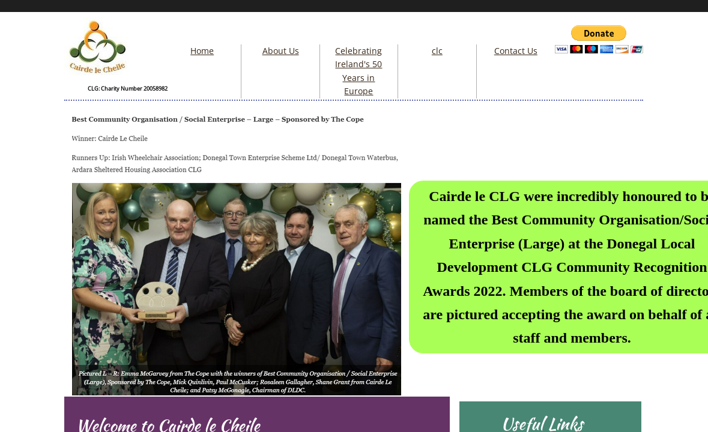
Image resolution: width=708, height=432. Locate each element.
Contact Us (515, 50)
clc (437, 50)
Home (202, 50)
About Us (280, 50)
